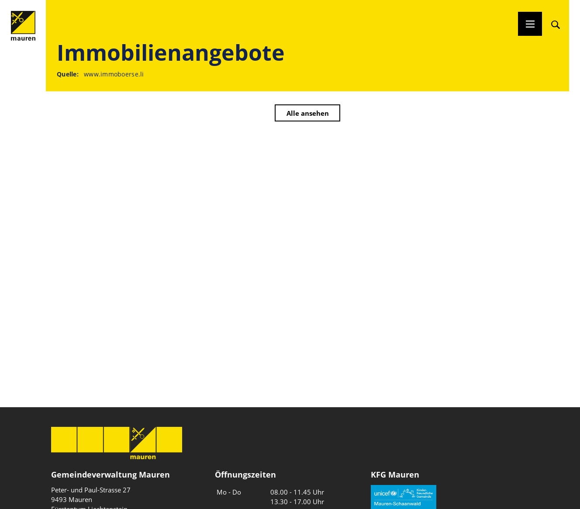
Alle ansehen (308, 113)
